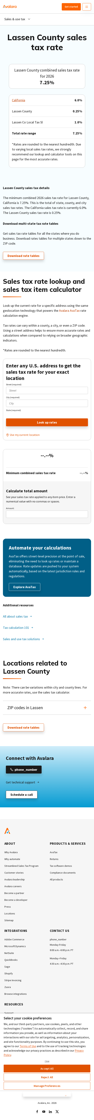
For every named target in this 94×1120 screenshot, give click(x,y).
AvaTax (53, 852)
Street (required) (13, 384)
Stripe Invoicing (12, 980)
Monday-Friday (58, 944)
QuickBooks (11, 959)
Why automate (12, 859)
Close (47, 1061)
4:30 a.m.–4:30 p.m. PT (61, 963)
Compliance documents (63, 872)
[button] (47, 707)
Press (7, 906)
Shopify (8, 973)
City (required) (13, 397)
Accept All (47, 1068)
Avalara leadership (14, 879)
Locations (9, 913)
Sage (7, 966)
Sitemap (9, 920)
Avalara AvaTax (69, 310)
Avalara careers (13, 886)
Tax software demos (61, 865)
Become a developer (15, 900)
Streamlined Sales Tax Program (21, 865)
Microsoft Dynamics (15, 946)
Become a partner (14, 893)
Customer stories (14, 872)
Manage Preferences (47, 1086)
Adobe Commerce (14, 939)
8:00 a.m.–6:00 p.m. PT (61, 950)
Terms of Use (28, 1046)
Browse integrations (15, 993)
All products (56, 879)
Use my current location (25, 435)
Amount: (10, 508)
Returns (54, 859)
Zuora (7, 987)
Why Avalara (11, 852)
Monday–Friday (58, 958)
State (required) (13, 410)
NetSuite (9, 953)
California (18, 100)
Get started (71, 6)
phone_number (58, 939)
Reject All (47, 1077)
